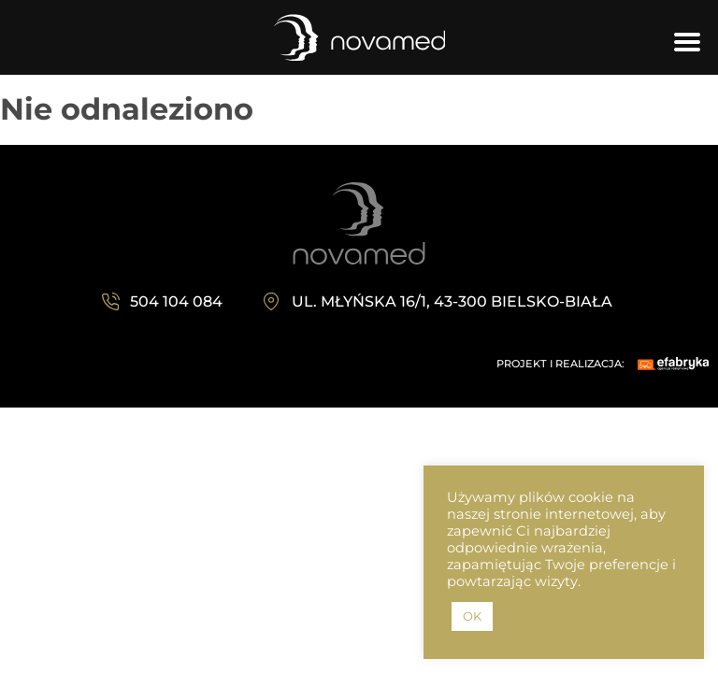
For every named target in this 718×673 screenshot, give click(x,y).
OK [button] (472, 616)
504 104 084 (176, 301)
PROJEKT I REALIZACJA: (560, 363)
